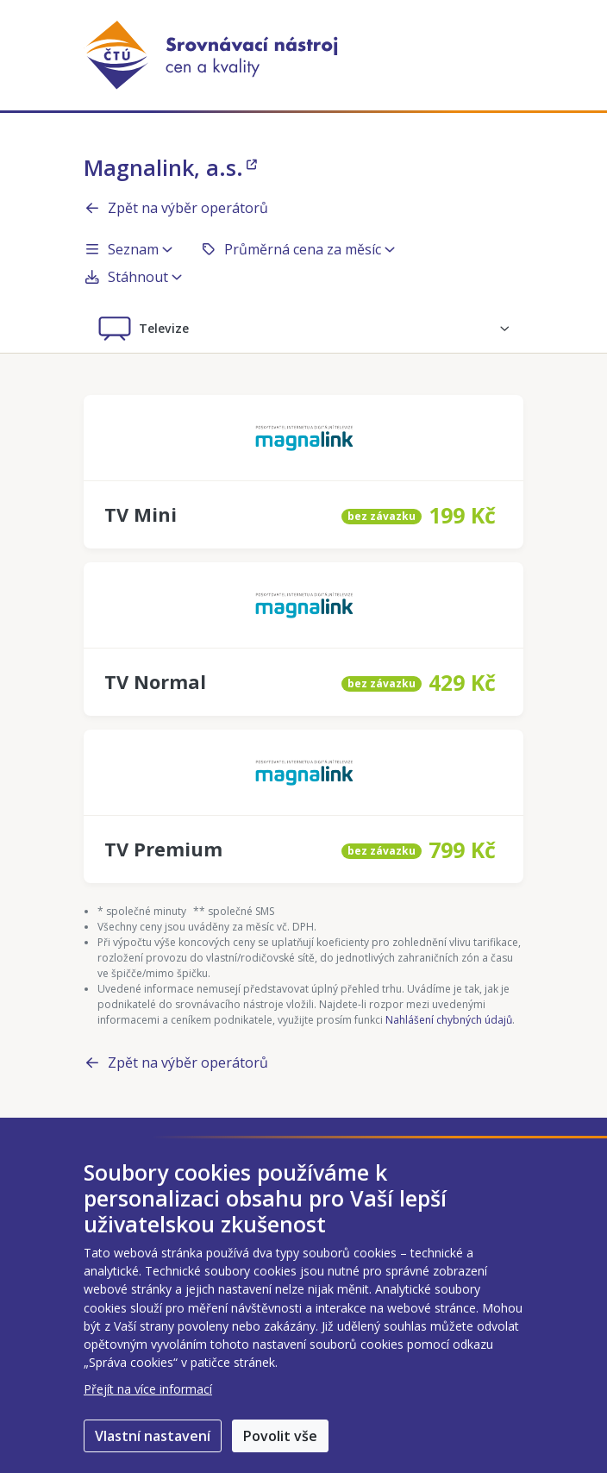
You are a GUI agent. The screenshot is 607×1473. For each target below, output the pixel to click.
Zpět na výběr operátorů (176, 207)
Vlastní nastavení (152, 1435)
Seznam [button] (128, 249)
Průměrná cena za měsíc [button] (297, 249)
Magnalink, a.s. (170, 167)
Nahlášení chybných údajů (448, 1019)
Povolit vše (280, 1435)
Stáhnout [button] (133, 276)
